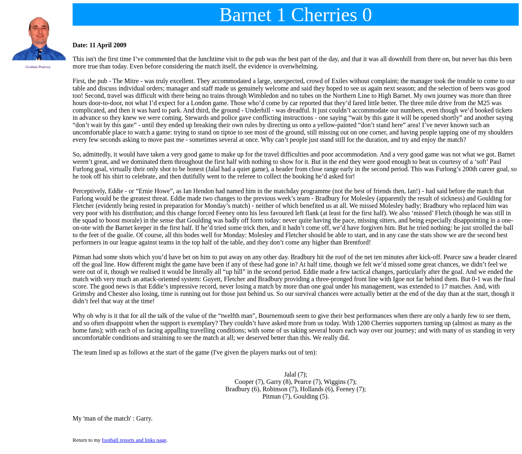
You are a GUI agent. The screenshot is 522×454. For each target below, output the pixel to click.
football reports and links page (134, 440)
